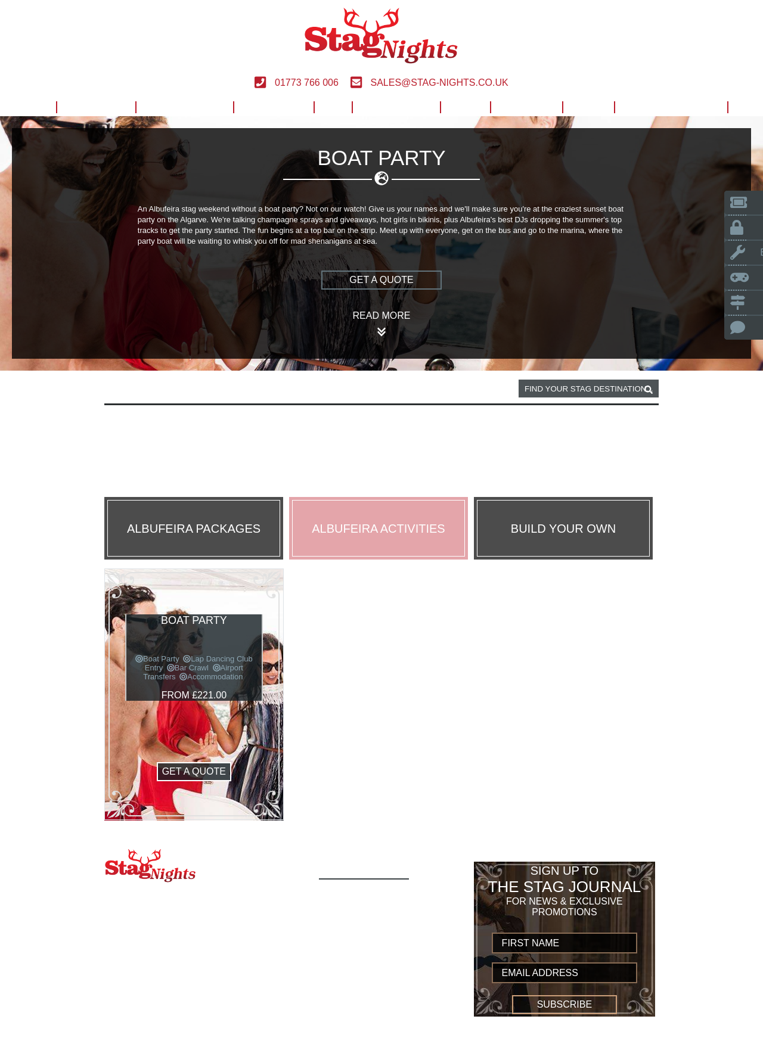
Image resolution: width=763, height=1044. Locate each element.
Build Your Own (670, 107)
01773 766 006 (296, 82)
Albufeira (173, 389)
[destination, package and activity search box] (589, 388)
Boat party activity (251, 389)
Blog (588, 107)
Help (465, 107)
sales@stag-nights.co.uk (429, 82)
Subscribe (564, 1004)
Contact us (353, 1014)
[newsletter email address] (565, 972)
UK (332, 107)
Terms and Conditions (381, 988)
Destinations (184, 107)
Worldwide (396, 107)
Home (29, 107)
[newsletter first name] (565, 943)
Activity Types (360, 909)
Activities (95, 107)
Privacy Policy (362, 1001)
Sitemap (343, 1027)
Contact (526, 107)
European (273, 107)
